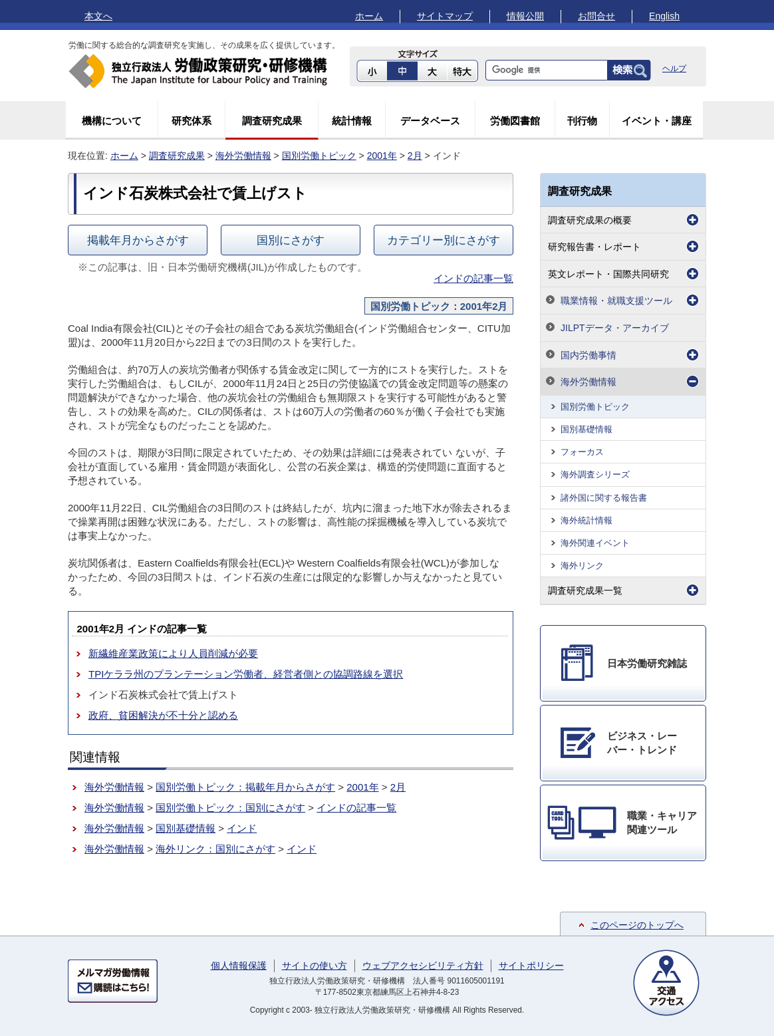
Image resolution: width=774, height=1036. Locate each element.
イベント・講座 (657, 120)
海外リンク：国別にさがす (215, 848)
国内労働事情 (588, 355)
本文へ (98, 16)
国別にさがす (290, 240)
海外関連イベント (595, 543)
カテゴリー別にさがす (443, 240)
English (664, 16)
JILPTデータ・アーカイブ (615, 328)
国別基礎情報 (185, 828)
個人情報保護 (239, 965)
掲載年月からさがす (138, 240)
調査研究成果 (272, 120)
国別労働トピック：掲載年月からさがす (245, 787)
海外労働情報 (243, 155)
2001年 (382, 155)
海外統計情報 (586, 520)
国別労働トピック (319, 155)
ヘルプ (674, 68)
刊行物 (582, 120)
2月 (415, 155)
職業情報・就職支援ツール (616, 300)
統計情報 (352, 120)
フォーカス (582, 452)
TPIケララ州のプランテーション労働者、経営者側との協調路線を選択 (245, 674)
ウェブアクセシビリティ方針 (422, 965)
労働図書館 (515, 120)
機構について (112, 120)
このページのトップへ (637, 925)
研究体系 (191, 120)
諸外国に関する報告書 (604, 498)
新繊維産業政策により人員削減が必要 (173, 653)
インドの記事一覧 (473, 278)
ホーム (369, 16)
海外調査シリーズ (595, 474)
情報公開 (525, 16)
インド (242, 828)
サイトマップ (445, 16)
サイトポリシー (531, 965)
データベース (430, 120)
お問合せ (596, 16)
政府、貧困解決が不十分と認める (163, 715)
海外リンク (582, 566)
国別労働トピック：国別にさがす (230, 807)
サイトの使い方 (314, 965)
